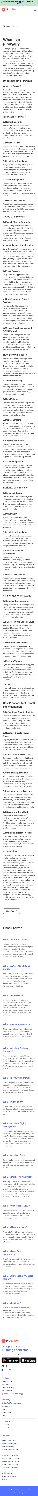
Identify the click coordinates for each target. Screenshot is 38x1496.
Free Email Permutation (10, 1464)
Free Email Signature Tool (10, 1443)
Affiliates (4, 1415)
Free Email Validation (9, 1440)
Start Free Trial (7, 1381)
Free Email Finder (8, 1447)
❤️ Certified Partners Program (12, 1403)
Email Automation (7, 1391)
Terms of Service (7, 1493)
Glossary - (7, 26)
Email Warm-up (7, 1384)
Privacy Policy (18, 1493)
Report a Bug (6, 1412)
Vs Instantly (5, 1428)
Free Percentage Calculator (11, 1461)
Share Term (10, 911)
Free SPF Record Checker (11, 1458)
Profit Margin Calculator (10, 1468)
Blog (3, 1409)
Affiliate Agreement (30, 1493)
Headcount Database (9, 1476)
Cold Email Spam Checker (10, 1455)
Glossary (5, 1479)
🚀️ (12, 1394)
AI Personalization (8, 1387)
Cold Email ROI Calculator (10, 1450)
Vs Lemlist (5, 1425)
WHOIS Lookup (7, 1473)
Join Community (7, 1406)
